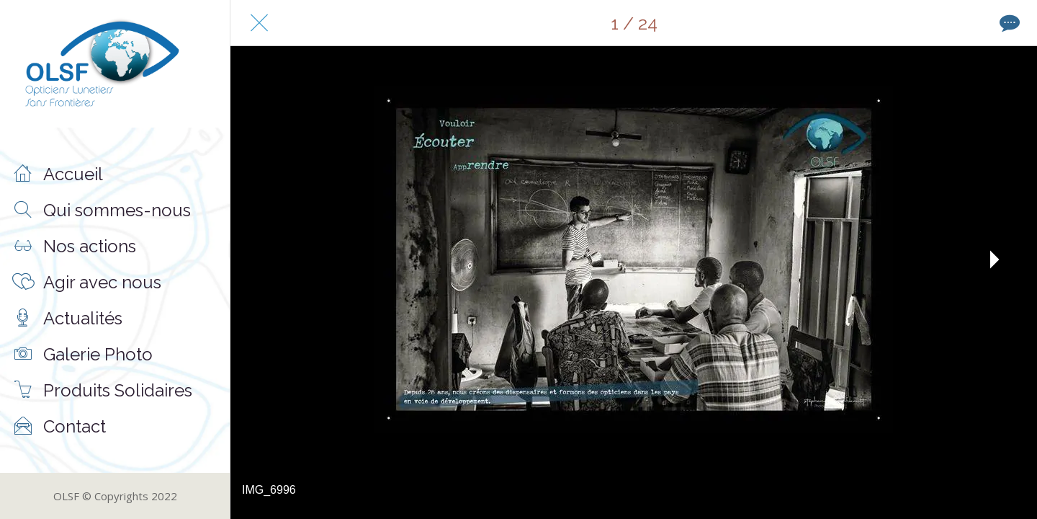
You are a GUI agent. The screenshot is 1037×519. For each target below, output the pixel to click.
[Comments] (1008, 23)
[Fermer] (259, 23)
